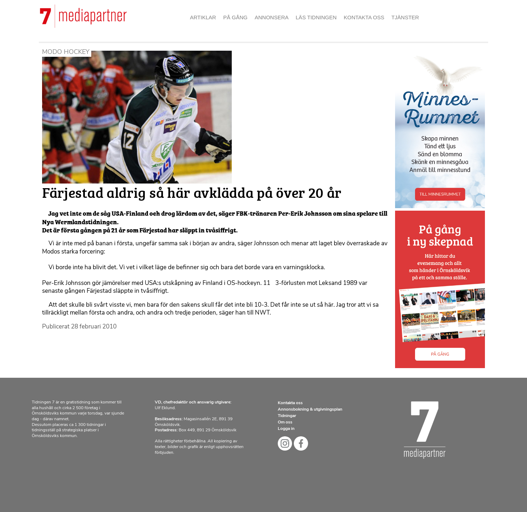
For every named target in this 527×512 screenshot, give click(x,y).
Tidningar (287, 416)
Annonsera (271, 17)
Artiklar (203, 17)
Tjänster (405, 17)
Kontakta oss (364, 17)
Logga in (286, 429)
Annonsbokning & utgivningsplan (310, 409)
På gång (235, 17)
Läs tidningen (316, 17)
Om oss (285, 422)
